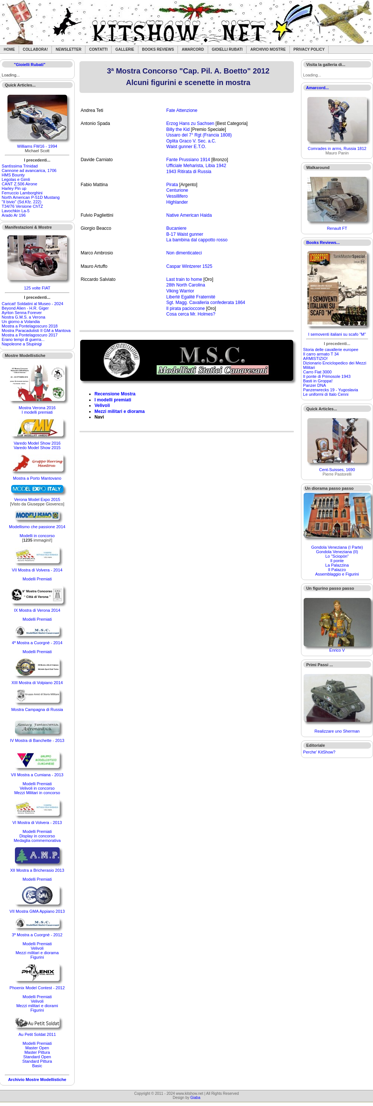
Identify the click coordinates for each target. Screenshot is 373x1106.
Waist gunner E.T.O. (186, 146)
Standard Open (37, 1057)
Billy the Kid (178, 129)
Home (9, 49)
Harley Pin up (14, 188)
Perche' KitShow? (319, 752)
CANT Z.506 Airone (19, 184)
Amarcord (193, 49)
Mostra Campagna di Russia (37, 709)
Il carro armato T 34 (321, 354)
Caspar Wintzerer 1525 (189, 266)
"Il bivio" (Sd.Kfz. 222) (21, 202)
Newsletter (68, 49)
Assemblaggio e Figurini (337, 574)
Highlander (177, 202)
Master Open (37, 1048)
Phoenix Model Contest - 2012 (37, 988)
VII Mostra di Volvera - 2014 (37, 570)
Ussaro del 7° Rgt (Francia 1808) (199, 135)
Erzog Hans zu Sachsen (190, 123)
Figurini (37, 957)
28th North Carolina (185, 285)
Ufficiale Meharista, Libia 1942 (196, 165)
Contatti (98, 49)
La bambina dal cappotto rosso (197, 239)
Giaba (195, 1098)
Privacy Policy (309, 49)
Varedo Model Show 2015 (37, 447)
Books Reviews (158, 49)
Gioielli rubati (227, 49)
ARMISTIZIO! (315, 358)
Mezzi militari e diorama (37, 952)
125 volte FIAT (37, 288)
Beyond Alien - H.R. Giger (25, 308)
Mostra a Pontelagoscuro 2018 (30, 326)
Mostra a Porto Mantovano (37, 478)
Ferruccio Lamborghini (22, 193)
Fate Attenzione (181, 110)
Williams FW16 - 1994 (37, 146)
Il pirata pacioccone (185, 308)
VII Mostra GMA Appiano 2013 (37, 911)
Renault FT (337, 228)
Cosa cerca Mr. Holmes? (190, 314)
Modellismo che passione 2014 (37, 526)
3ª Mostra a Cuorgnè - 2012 (37, 935)
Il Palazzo (337, 569)
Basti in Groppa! (318, 381)
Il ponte (337, 560)
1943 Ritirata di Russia (188, 171)
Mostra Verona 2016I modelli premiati (37, 409)
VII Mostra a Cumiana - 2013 (37, 775)
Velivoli (37, 948)
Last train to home (184, 279)
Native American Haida (189, 215)
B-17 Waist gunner (184, 234)
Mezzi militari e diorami (37, 1005)
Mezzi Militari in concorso (37, 792)
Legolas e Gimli (16, 179)
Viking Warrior (180, 291)
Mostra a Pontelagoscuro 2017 (30, 335)
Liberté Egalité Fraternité (190, 297)
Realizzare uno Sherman (337, 731)
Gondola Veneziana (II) (337, 551)
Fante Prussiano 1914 (188, 159)
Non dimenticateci (184, 253)
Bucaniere (176, 228)
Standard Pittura (37, 1061)
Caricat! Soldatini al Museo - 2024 (32, 303)
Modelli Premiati (36, 579)
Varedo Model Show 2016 (37, 443)
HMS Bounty (13, 175)
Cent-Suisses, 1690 (337, 469)
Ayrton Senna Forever (22, 312)
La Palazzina (337, 565)
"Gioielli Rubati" (29, 64)
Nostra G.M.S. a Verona (24, 317)
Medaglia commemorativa (37, 840)
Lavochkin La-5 (16, 211)
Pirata (172, 184)
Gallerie (124, 49)
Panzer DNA (314, 385)
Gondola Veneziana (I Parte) (337, 547)
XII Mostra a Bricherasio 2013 (37, 870)
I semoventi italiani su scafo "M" (337, 334)
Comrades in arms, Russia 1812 (337, 148)
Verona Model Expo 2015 (37, 499)
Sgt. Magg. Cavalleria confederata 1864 (205, 302)
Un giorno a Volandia (21, 321)
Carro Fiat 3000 (317, 372)
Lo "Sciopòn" (337, 556)
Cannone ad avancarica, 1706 (29, 170)
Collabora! (35, 49)
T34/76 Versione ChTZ (22, 206)
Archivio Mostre (267, 49)
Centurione (177, 190)
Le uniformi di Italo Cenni (326, 394)
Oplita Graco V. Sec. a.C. (191, 141)
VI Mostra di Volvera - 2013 (37, 822)
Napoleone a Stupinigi (22, 344)
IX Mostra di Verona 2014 (37, 610)
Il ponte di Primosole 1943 (327, 376)
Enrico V (337, 650)
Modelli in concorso (37, 535)
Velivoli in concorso (37, 788)
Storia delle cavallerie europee (330, 349)
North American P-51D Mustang (31, 197)
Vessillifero (177, 196)
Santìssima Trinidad (20, 166)
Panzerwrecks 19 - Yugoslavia (330, 390)
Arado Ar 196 (14, 215)
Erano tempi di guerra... (23, 339)
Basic (37, 1065)
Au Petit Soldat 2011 (37, 1034)
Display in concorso (37, 836)
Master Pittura (37, 1052)
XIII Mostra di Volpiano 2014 (37, 682)
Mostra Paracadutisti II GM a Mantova (36, 330)
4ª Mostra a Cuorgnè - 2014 (37, 642)
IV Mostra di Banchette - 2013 (37, 740)
